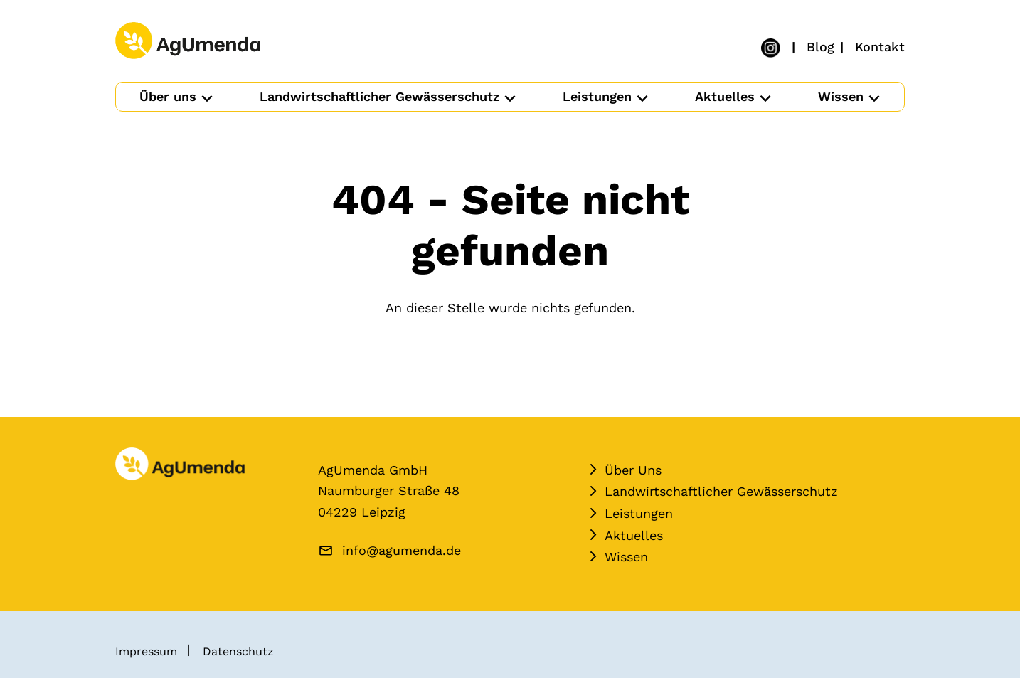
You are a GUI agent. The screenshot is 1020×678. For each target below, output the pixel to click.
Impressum (146, 651)
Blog (820, 45)
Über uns (167, 96)
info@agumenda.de (401, 550)
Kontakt (880, 45)
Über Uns (633, 469)
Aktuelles (725, 96)
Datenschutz (238, 651)
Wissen (841, 96)
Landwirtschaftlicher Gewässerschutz (379, 96)
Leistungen (597, 96)
